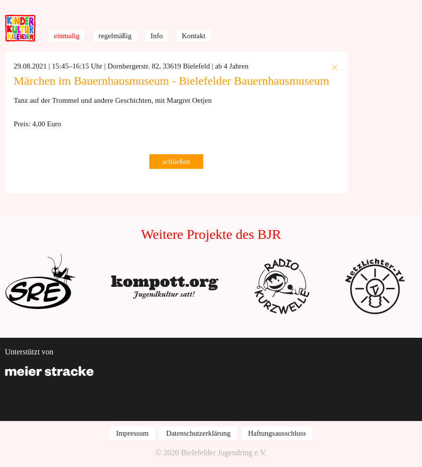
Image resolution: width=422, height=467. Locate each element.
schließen (176, 161)
